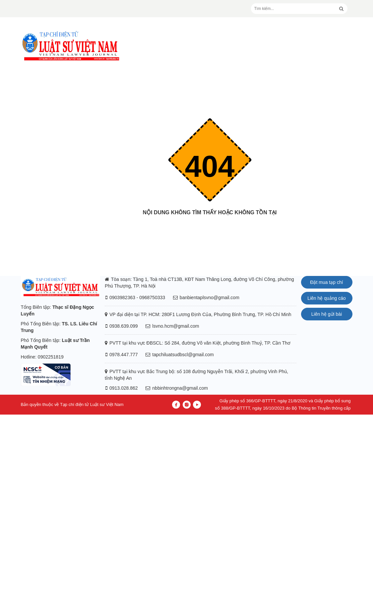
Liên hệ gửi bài (326, 314)
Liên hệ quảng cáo (326, 298)
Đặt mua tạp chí (326, 282)
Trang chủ (210, 225)
